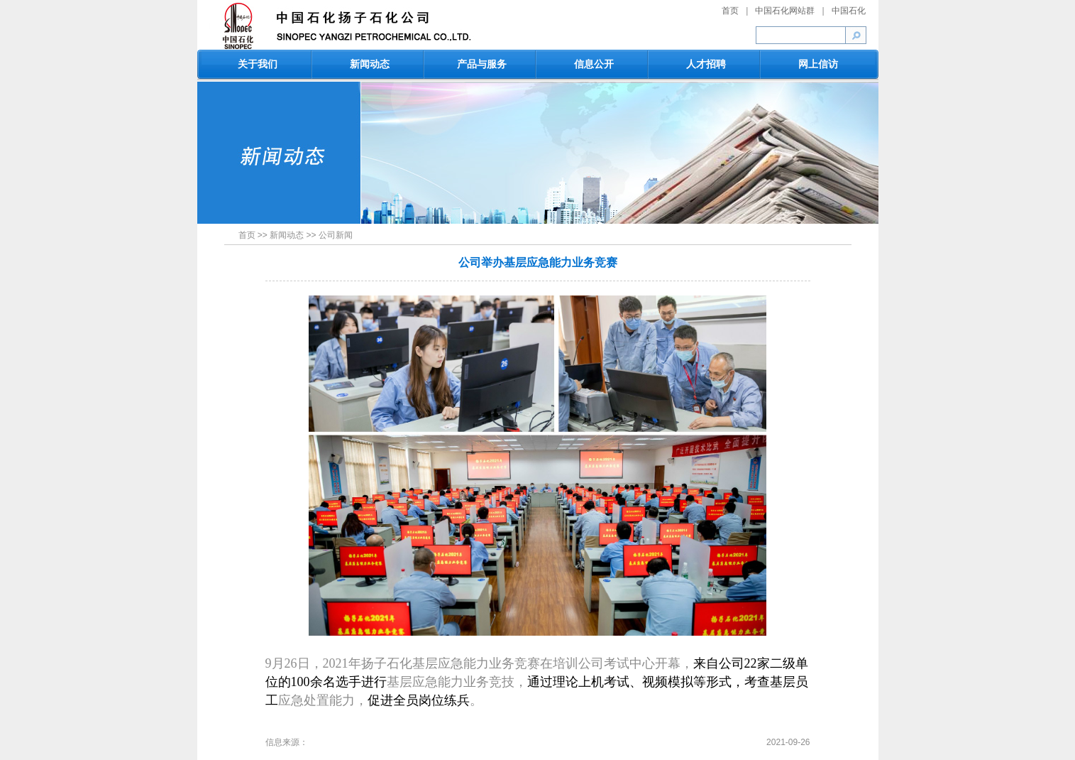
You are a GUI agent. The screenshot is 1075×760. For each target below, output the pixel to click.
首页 (730, 11)
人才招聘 (706, 64)
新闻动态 (370, 64)
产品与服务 (482, 64)
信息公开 (594, 64)
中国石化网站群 (785, 11)
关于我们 (257, 64)
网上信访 (818, 64)
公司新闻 (336, 235)
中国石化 (849, 11)
